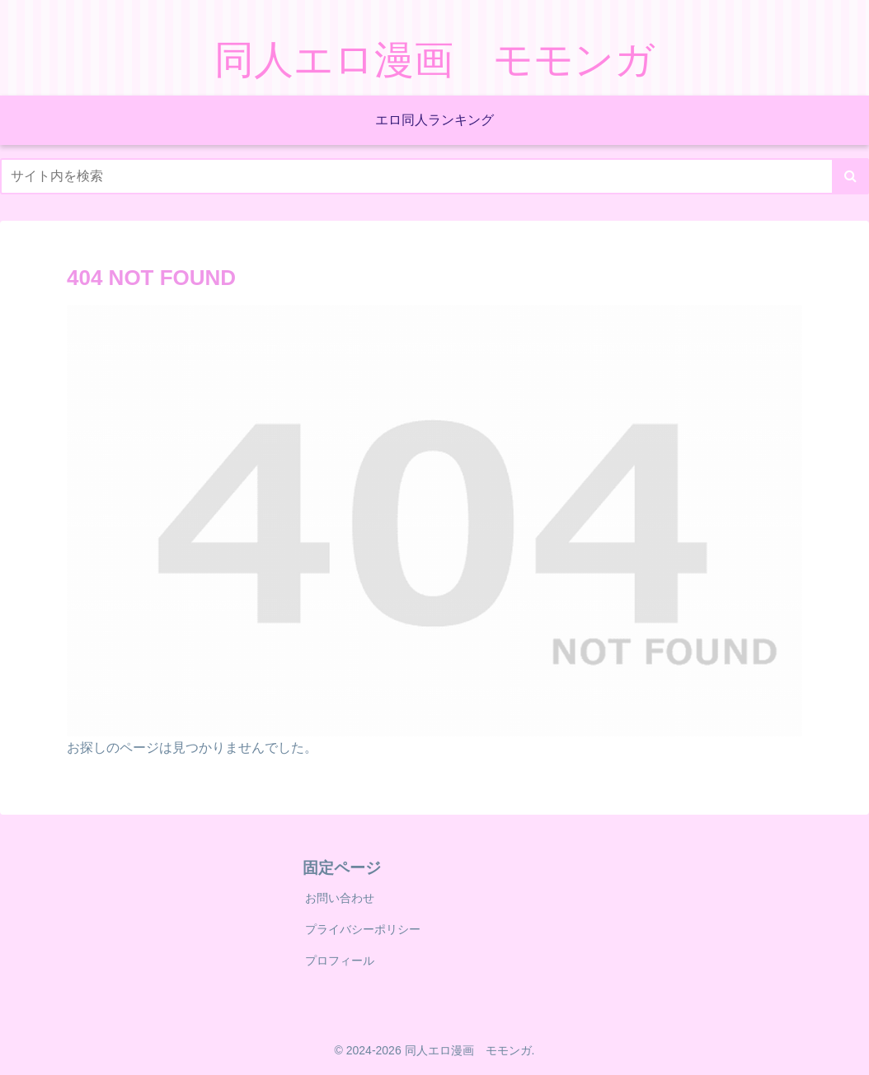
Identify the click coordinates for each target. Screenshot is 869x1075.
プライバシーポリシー (362, 929)
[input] (434, 176)
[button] (850, 176)
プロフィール (339, 960)
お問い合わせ (339, 897)
